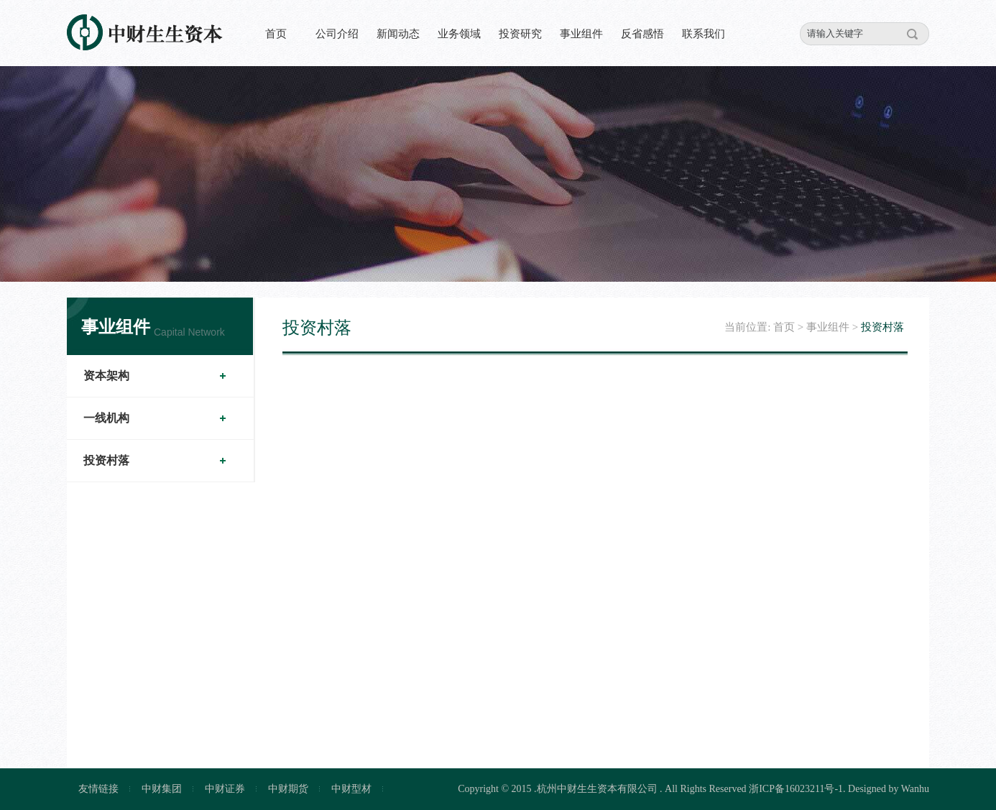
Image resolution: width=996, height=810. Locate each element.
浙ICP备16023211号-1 (796, 788)
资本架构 (106, 375)
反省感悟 (642, 34)
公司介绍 (337, 34)
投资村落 (106, 460)
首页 (276, 34)
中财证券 (225, 788)
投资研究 (520, 34)
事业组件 (581, 34)
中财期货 (288, 788)
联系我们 (703, 34)
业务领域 (459, 34)
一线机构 (106, 418)
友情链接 (98, 788)
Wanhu (915, 788)
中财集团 (162, 788)
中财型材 (351, 788)
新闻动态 (398, 34)
